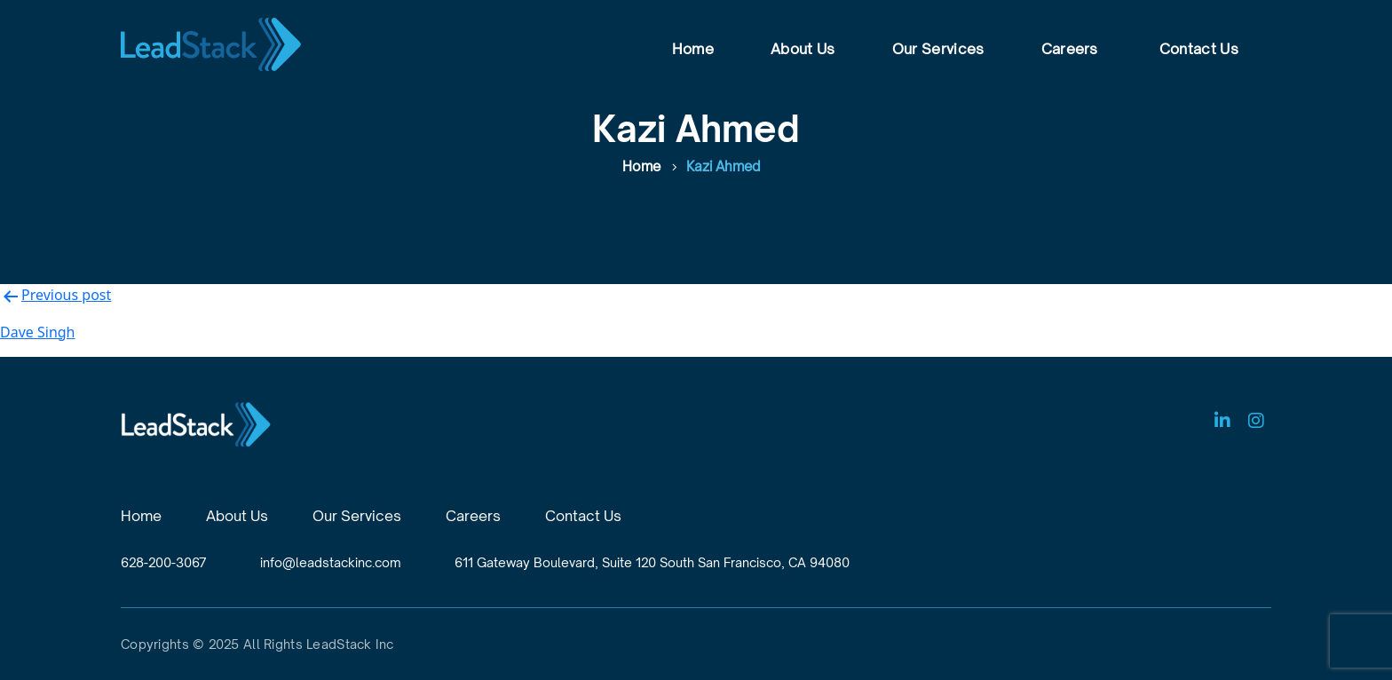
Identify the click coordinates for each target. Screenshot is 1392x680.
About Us (803, 49)
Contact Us (1198, 49)
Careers (1069, 49)
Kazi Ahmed (723, 166)
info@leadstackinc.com (330, 562)
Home (693, 49)
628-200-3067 (164, 562)
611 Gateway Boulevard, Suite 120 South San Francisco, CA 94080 (652, 562)
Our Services (938, 49)
